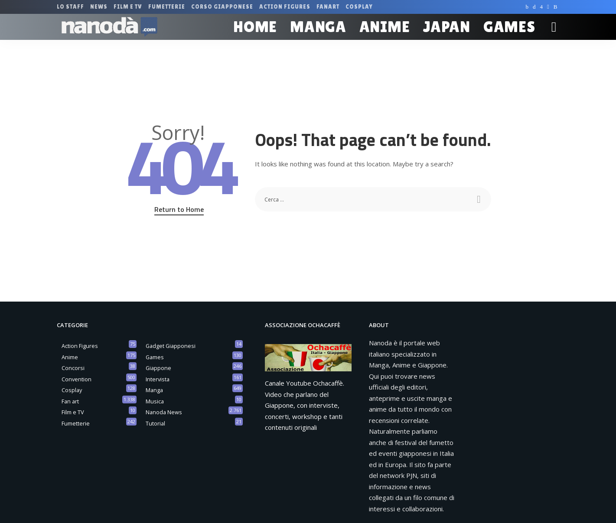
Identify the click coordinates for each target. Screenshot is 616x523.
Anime (70, 357)
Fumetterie (76, 423)
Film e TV (73, 412)
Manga (154, 390)
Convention (76, 379)
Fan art (70, 401)
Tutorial (155, 423)
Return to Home (179, 209)
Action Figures (80, 346)
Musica (155, 401)
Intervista (157, 379)
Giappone (158, 368)
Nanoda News (164, 412)
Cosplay (72, 390)
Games (155, 357)
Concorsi (73, 368)
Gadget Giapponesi (171, 346)
